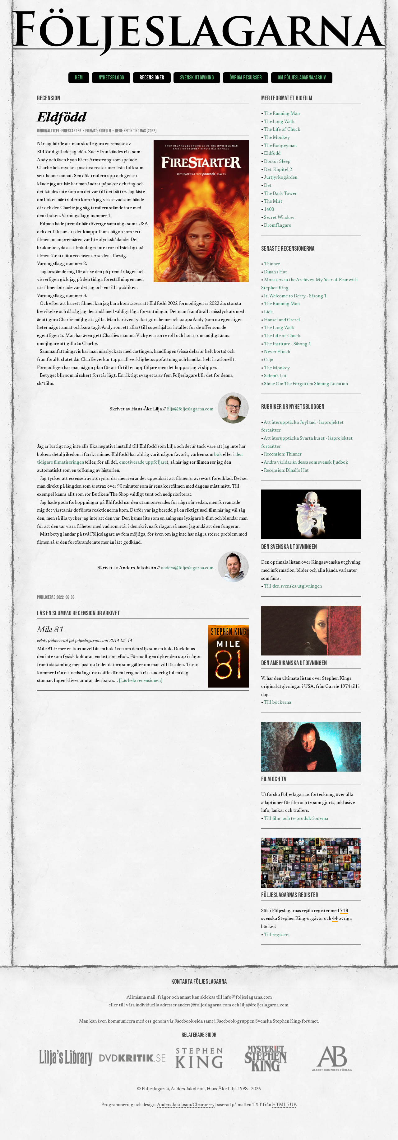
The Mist (273, 201)
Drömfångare (277, 225)
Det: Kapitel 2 (278, 170)
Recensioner (152, 77)
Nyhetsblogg (111, 77)
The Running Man (282, 113)
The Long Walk (279, 122)
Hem (79, 77)
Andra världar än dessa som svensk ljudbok (306, 462)
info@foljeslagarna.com (247, 997)
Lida (268, 312)
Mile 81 (50, 630)
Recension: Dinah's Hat (286, 470)
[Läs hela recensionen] (141, 681)
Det (267, 185)
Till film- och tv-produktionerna (296, 818)
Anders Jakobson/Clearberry (186, 1105)
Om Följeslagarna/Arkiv (302, 77)
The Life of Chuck (282, 129)
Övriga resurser (245, 77)
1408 (269, 209)
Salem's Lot (275, 376)
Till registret (277, 935)
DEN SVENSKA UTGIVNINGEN (289, 547)
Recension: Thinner (283, 454)
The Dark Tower (280, 194)
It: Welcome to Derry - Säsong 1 (295, 296)
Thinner (272, 264)
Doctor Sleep (277, 161)
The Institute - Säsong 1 (287, 344)
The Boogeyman (280, 146)
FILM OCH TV (273, 779)
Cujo (268, 360)
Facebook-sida (188, 1021)
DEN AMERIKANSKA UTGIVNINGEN (294, 663)
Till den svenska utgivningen (293, 586)
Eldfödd (272, 153)
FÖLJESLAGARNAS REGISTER (289, 895)
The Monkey (277, 137)
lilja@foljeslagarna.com (190, 409)
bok (218, 454)
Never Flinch (277, 352)
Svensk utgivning (197, 77)
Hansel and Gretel (282, 320)
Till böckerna (277, 702)
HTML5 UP (284, 1105)
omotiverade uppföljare (143, 462)
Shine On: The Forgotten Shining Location (306, 384)
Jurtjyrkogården (280, 177)
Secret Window (279, 217)
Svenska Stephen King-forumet (286, 1021)
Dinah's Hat (275, 272)
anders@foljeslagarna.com (187, 568)
